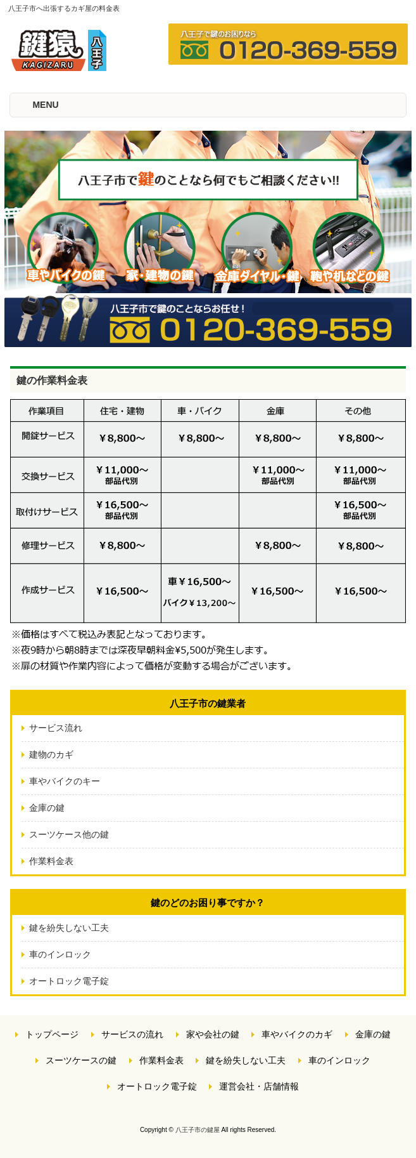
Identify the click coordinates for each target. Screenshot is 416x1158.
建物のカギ (51, 754)
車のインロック (60, 954)
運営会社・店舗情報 (259, 1086)
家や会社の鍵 (212, 1034)
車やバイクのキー (64, 781)
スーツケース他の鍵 (69, 834)
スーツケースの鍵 (81, 1060)
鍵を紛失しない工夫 (69, 928)
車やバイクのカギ (297, 1034)
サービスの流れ (132, 1034)
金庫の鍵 (47, 808)
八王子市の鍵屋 (197, 1129)
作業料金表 (51, 861)
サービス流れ (55, 728)
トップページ (52, 1034)
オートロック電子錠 (69, 981)
